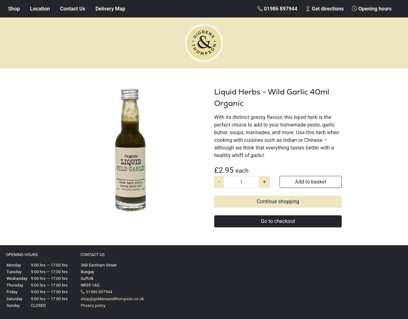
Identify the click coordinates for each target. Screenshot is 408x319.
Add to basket (310, 182)
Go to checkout (278, 221)
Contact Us (72, 9)
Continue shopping (278, 201)
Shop (14, 9)
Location (40, 9)
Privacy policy (93, 305)
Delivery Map (110, 9)
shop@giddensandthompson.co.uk (112, 298)
